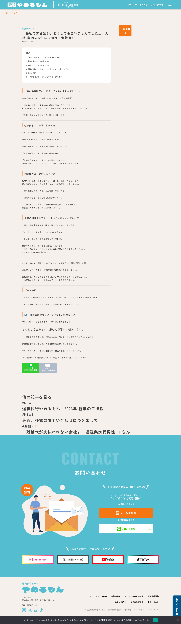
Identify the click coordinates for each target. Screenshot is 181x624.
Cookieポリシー (140, 610)
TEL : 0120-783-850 (30, 605)
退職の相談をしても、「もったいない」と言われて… (48, 69)
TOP (130, 4)
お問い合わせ (156, 4)
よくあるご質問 (136, 602)
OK (155, 620)
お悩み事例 (116, 596)
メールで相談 (126, 513)
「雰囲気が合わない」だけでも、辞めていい (46, 77)
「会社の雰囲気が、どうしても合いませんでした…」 (47, 57)
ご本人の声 (32, 73)
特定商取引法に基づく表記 (95, 610)
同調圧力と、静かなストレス (39, 65)
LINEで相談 (126, 529)
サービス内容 (141, 4)
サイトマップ (154, 610)
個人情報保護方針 (115, 610)
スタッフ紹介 (120, 602)
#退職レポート (28, 28)
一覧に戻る (125, 30)
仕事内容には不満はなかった (39, 61)
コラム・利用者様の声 (134, 596)
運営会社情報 (153, 596)
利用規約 (127, 610)
